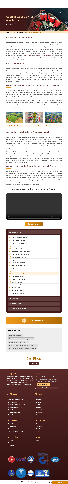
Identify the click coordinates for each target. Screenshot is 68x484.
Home (7, 32)
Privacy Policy (12, 443)
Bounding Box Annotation (19, 257)
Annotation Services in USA (15, 399)
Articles (38, 424)
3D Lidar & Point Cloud (18, 279)
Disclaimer (11, 445)
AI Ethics (10, 440)
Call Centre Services (15, 303)
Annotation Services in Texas (16, 415)
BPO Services (13, 298)
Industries (38, 407)
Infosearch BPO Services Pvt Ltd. (23, 482)
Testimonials (39, 412)
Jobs (37, 440)
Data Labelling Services (18, 240)
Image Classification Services (20, 249)
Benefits (38, 399)
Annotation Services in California (17, 410)
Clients (38, 404)
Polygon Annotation (17, 260)
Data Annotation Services (19, 237)
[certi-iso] (30, 459)
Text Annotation (16, 287)
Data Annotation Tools (18, 293)
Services (13, 32)
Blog (37, 431)
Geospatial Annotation (35, 32)
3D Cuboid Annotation (18, 262)
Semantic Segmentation (43, 55)
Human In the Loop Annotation (20, 251)
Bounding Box (27, 55)
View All (34, 363)
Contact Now (60, 482)
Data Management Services (18, 308)
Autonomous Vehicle (17, 276)
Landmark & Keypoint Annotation (21, 271)
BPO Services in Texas (14, 412)
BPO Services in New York (15, 402)
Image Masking (15, 268)
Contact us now (34, 224)
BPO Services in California (15, 407)
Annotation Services (22, 32)
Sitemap (38, 415)
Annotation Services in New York (17, 404)
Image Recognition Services (19, 246)
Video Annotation (16, 290)
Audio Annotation (16, 285)
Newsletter (39, 426)
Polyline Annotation (17, 282)
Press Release (40, 429)
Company (38, 397)
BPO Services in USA (14, 397)
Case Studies (39, 410)
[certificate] (11, 459)
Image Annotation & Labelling (20, 254)
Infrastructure (40, 402)
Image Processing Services (19, 243)
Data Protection (12, 448)
